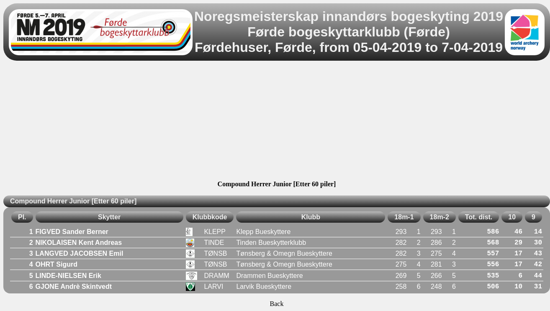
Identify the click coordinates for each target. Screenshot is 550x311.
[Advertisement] (276, 121)
